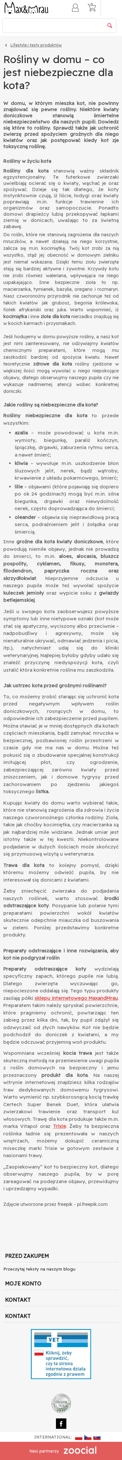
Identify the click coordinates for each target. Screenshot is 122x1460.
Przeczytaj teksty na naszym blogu (39, 1269)
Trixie (59, 1126)
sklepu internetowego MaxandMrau (76, 998)
